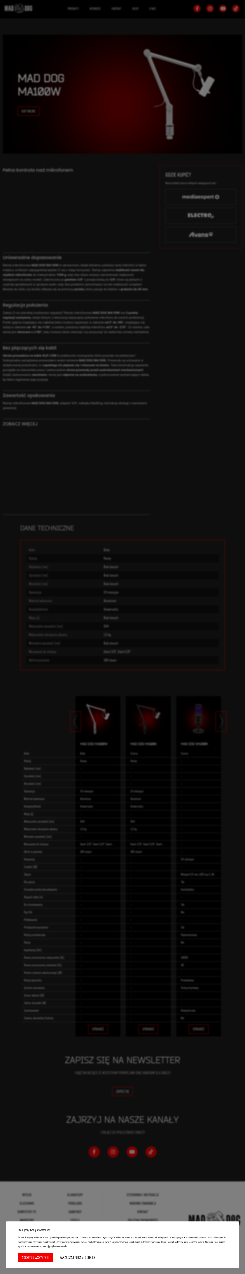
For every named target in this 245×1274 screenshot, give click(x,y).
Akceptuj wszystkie (35, 1257)
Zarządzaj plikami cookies (77, 1257)
